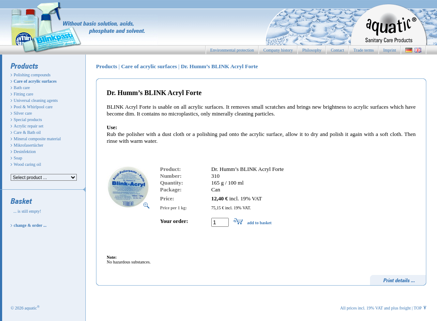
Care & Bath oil (27, 132)
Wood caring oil (27, 164)
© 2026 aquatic (25, 308)
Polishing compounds (32, 74)
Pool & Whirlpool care (33, 106)
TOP (420, 308)
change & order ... (30, 225)
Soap (18, 158)
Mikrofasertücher (28, 145)
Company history (278, 50)
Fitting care (23, 94)
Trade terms (363, 50)
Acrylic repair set (28, 126)
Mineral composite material (37, 138)
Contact (337, 50)
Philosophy (311, 50)
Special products (28, 119)
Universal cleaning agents (36, 100)
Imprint (389, 50)
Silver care (23, 113)
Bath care (22, 87)
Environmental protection (232, 50)
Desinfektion (25, 151)
